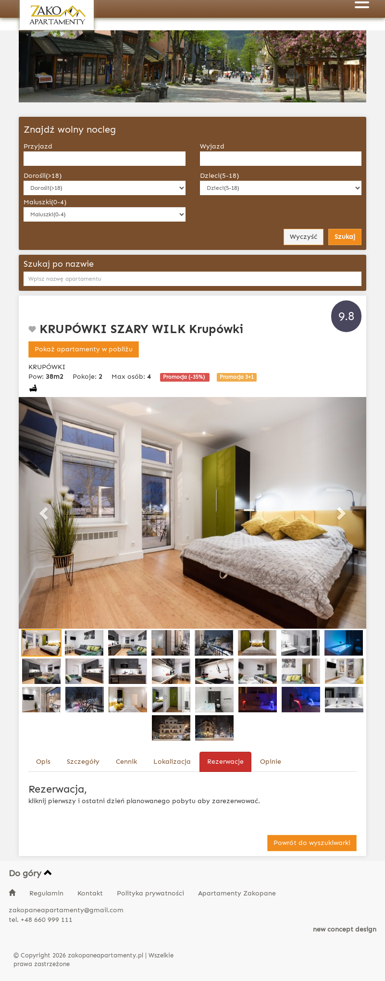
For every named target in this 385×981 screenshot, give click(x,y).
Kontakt (91, 893)
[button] (45, 513)
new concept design (344, 929)
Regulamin (47, 893)
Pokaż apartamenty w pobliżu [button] (84, 349)
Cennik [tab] (126, 761)
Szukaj (345, 237)
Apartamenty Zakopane (237, 893)
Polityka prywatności (151, 893)
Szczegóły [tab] (83, 761)
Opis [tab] (43, 761)
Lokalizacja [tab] (172, 761)
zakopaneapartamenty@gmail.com (66, 910)
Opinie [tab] (270, 761)
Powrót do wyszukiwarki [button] (311, 843)
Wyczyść (303, 237)
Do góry (30, 873)
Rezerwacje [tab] (225, 761)
